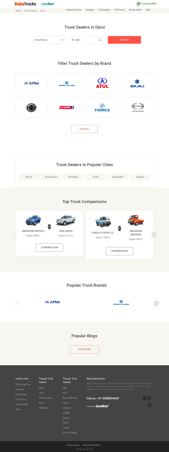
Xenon (66, 423)
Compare (90, 10)
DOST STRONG (70, 433)
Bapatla (140, 177)
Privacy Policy (73, 445)
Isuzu (41, 403)
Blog (148, 10)
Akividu (29, 177)
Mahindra (43, 408)
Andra (96, 177)
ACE (65, 393)
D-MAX (66, 413)
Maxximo (67, 408)
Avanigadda (117, 177)
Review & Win (135, 10)
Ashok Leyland (46, 398)
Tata (41, 393)
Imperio (66, 418)
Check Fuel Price (73, 10)
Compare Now (49, 247)
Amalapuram (51, 177)
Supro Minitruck (70, 398)
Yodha (66, 428)
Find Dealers (104, 10)
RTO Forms (119, 10)
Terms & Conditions (91, 445)
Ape (65, 388)
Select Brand (41, 40)
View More (84, 349)
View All (84, 129)
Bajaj (41, 388)
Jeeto (65, 403)
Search (124, 39)
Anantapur (73, 177)
